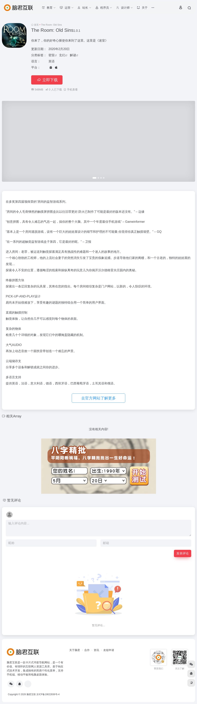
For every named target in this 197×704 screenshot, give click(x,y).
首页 (36, 24)
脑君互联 (31, 694)
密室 (51, 55)
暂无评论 (14, 500)
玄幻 (62, 55)
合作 (87, 650)
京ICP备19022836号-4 (47, 694)
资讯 (96, 650)
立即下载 (47, 80)
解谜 (73, 55)
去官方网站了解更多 (98, 398)
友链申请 (108, 650)
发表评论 (182, 553)
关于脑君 (74, 650)
